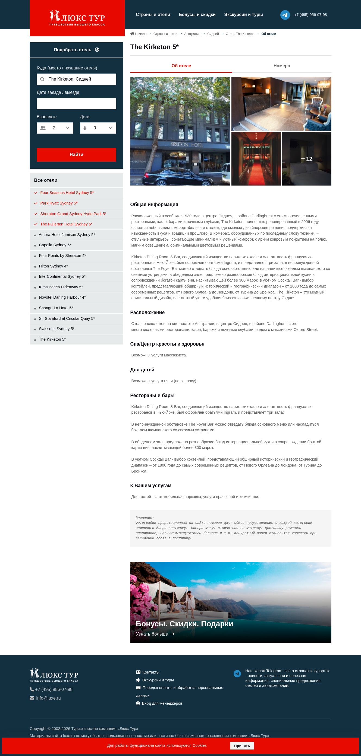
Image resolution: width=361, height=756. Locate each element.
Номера (282, 65)
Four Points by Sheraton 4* (60, 255)
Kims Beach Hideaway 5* (58, 287)
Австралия (192, 34)
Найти (76, 154)
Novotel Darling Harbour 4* (60, 297)
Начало (141, 34)
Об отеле (181, 65)
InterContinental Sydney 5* (60, 276)
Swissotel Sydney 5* (54, 329)
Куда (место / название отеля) (67, 67)
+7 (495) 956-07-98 (51, 689)
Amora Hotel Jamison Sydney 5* (64, 234)
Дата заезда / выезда (58, 92)
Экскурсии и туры (242, 14)
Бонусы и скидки (196, 14)
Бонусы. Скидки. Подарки (184, 623)
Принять (242, 746)
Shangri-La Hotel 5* (53, 307)
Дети (85, 116)
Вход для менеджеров (159, 703)
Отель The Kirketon (240, 34)
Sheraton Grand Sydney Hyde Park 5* (70, 213)
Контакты (147, 672)
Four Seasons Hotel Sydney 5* (64, 192)
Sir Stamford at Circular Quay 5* (64, 318)
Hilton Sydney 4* (51, 266)
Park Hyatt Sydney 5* (56, 203)
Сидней (213, 34)
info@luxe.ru (45, 698)
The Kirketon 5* (50, 339)
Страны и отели (152, 14)
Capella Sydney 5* (52, 245)
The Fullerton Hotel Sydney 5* (63, 224)
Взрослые (47, 116)
